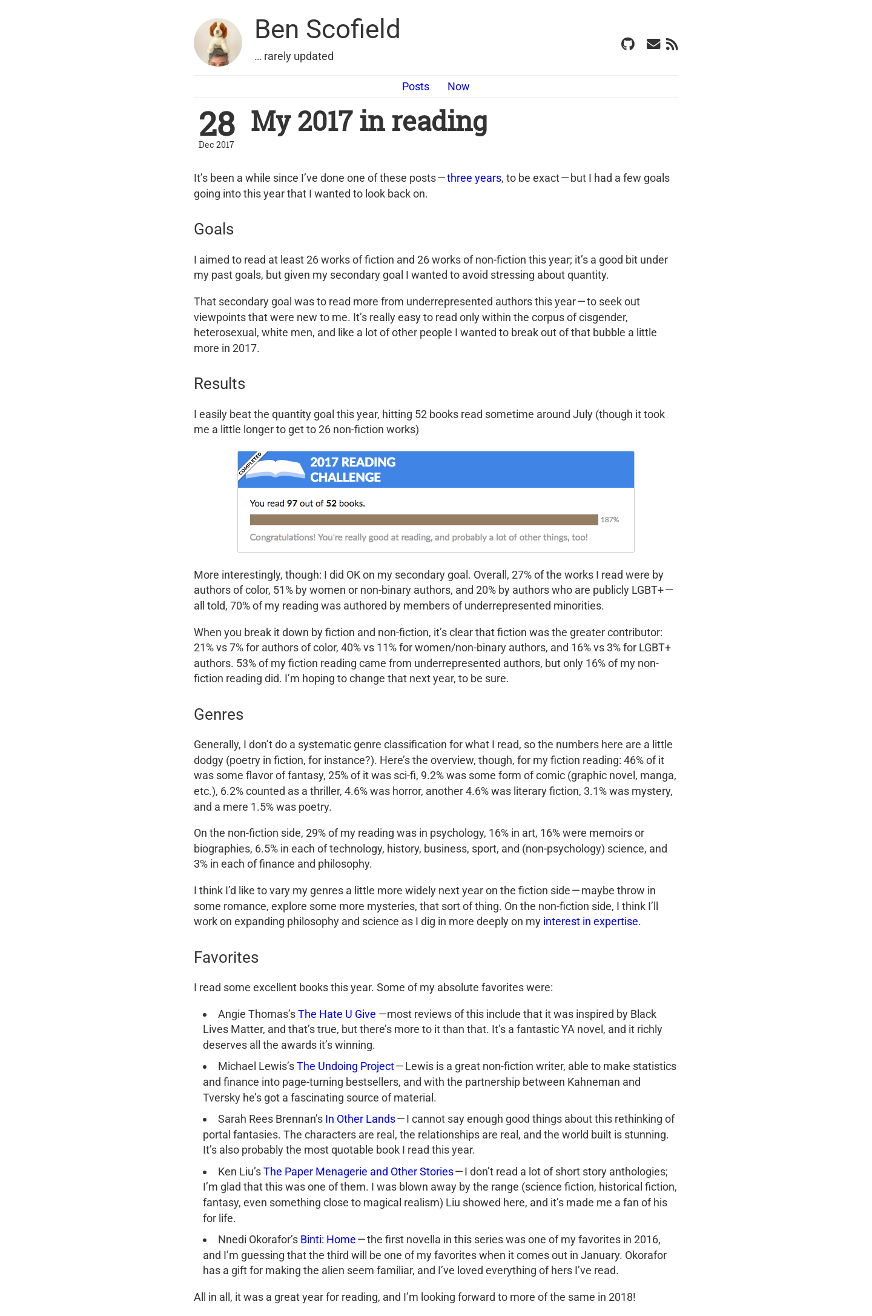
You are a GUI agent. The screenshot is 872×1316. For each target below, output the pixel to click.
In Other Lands (360, 1118)
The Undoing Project (345, 1066)
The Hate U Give (337, 1014)
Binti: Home (328, 1239)
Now (459, 86)
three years (474, 177)
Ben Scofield (327, 29)
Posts (415, 86)
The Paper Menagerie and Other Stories (358, 1171)
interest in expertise (590, 921)
